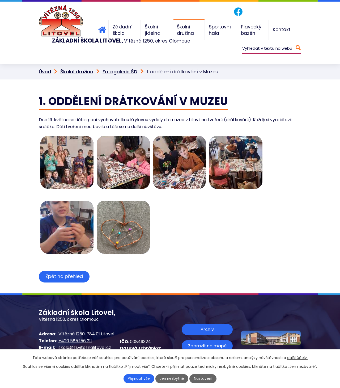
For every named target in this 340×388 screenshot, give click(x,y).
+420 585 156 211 (75, 332)
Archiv (207, 321)
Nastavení (203, 378)
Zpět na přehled (64, 268)
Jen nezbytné (172, 378)
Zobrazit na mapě (207, 337)
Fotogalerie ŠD (120, 63)
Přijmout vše (138, 378)
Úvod (45, 63)
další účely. (297, 357)
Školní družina (76, 63)
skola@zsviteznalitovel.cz (84, 339)
